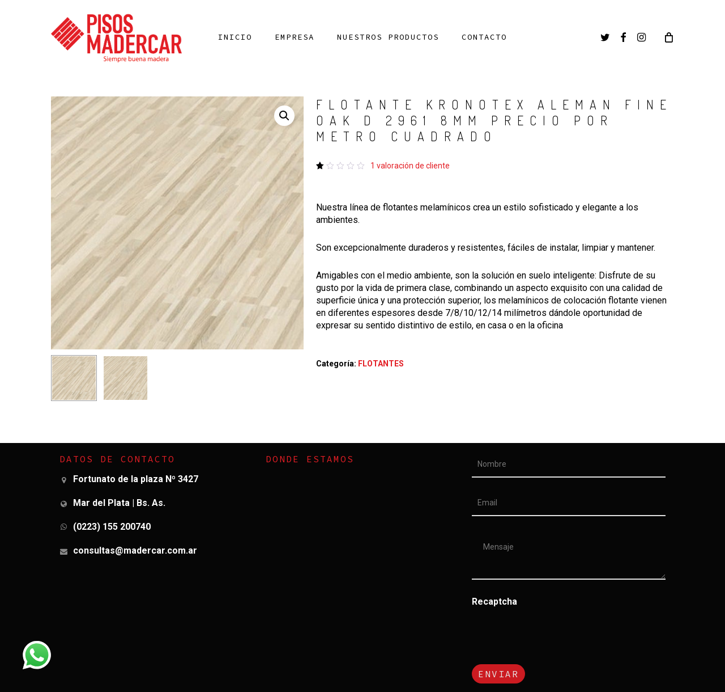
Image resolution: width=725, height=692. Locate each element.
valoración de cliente (410, 165)
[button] (284, 116)
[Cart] (668, 37)
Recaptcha (494, 601)
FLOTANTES (381, 363)
